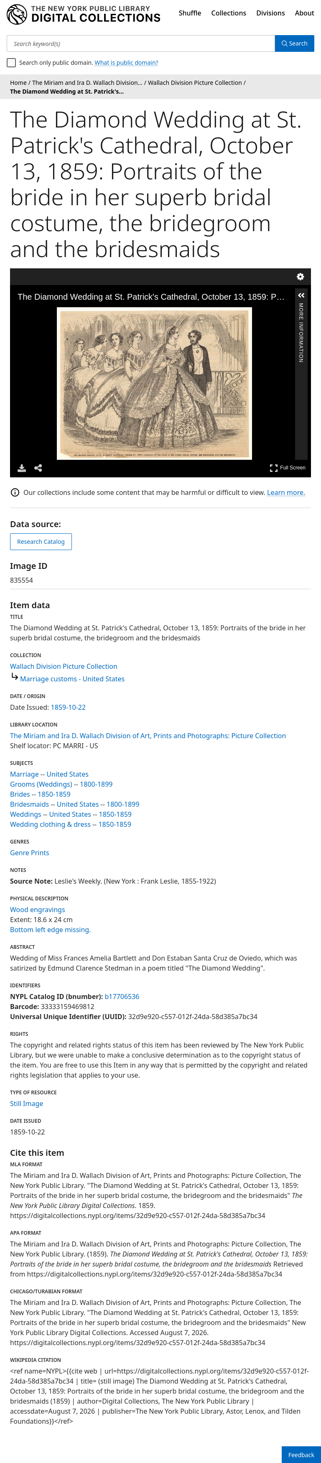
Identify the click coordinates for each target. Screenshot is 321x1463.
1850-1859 (54, 794)
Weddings (25, 814)
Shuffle (190, 13)
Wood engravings (37, 909)
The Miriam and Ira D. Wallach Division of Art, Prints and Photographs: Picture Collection (148, 735)
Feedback (301, 1455)
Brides (20, 794)
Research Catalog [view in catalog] (41, 541)
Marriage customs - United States (72, 678)
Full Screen (288, 467)
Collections (229, 13)
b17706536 (121, 996)
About (304, 13)
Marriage (24, 774)
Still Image (26, 1103)
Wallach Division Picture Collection (63, 666)
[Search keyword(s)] (141, 43)
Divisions (270, 13)
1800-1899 (96, 784)
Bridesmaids (29, 804)
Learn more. (286, 492)
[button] (301, 295)
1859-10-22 (68, 707)
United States (67, 774)
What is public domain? (126, 62)
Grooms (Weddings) (41, 784)
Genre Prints (29, 852)
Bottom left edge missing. (50, 929)
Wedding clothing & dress (50, 824)
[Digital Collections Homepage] (83, 14)
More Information (301, 306)
